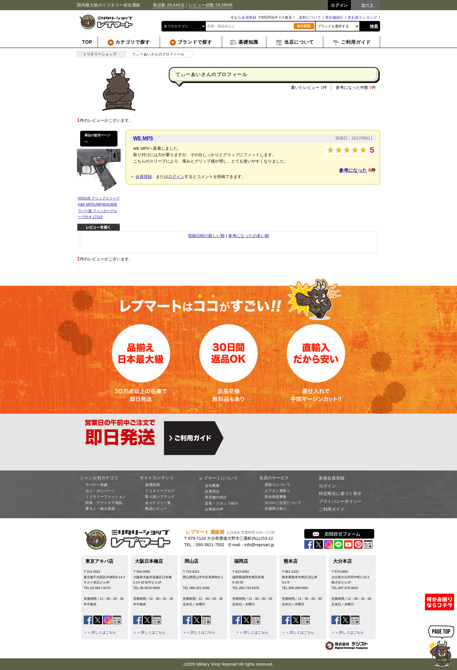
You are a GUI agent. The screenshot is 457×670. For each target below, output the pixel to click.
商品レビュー (156, 509)
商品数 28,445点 (168, 5)
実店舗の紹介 (216, 497)
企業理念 (212, 491)
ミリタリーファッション (105, 497)
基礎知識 (152, 485)
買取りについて (278, 485)
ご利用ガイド (331, 509)
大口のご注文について (283, 503)
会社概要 (212, 486)
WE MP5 (143, 138)
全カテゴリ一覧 (158, 503)
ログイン (176, 176)
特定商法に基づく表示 (340, 493)
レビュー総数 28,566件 (211, 5)
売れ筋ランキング (362, 17)
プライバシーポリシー (340, 501)
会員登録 (249, 17)
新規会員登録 (331, 478)
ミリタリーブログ (160, 491)
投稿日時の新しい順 (206, 235)
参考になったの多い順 (248, 235)
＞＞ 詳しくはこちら (100, 632)
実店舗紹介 (334, 17)
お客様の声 (214, 509)
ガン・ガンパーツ (100, 491)
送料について (310, 17)
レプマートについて (218, 478)
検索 (374, 26)
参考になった (353, 170)
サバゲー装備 (96, 485)
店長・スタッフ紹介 (221, 503)
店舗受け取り (276, 509)
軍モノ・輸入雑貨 (100, 509)
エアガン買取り (278, 491)
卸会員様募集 (276, 497)
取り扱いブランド (160, 497)
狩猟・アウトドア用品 (103, 503)
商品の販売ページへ (97, 138)
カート (367, 5)
